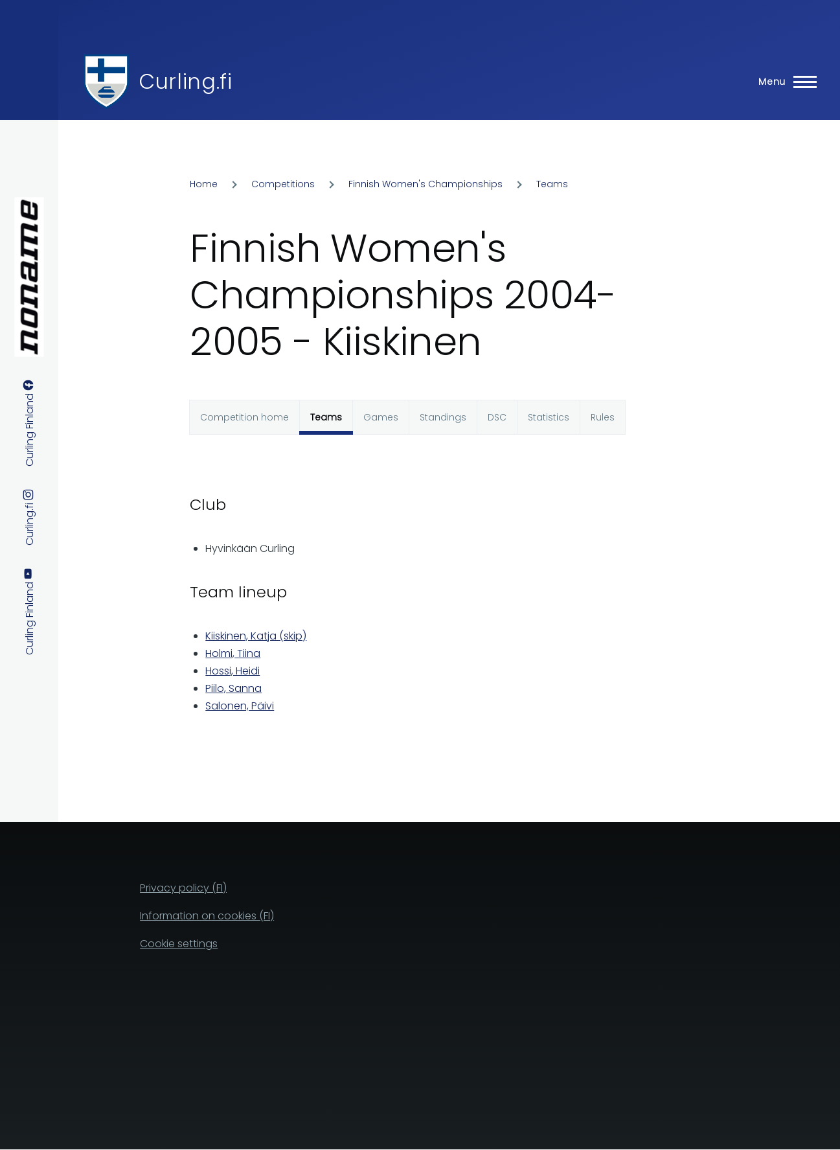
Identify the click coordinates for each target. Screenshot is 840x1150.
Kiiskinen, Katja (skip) (255, 635)
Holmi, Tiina (232, 653)
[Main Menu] (784, 81)
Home (204, 184)
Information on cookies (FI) (207, 915)
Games (380, 417)
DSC (497, 417)
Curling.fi (185, 81)
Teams (552, 184)
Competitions (283, 184)
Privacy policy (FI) (183, 887)
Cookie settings (179, 943)
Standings (443, 417)
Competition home (244, 417)
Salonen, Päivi (239, 705)
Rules (603, 417)
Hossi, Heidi (232, 670)
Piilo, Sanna (233, 688)
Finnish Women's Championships (425, 184)
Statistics (548, 417)
